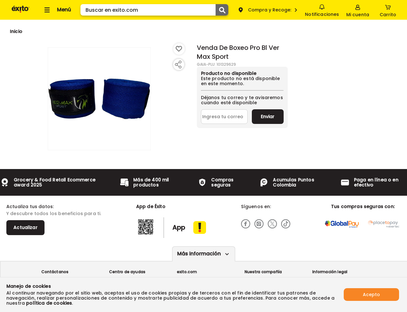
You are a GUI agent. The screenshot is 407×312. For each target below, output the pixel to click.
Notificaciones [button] (322, 9)
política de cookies (49, 303)
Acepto (371, 294)
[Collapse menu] (56, 10)
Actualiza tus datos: (30, 206)
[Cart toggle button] (388, 10)
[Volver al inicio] (20, 12)
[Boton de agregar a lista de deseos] (179, 49)
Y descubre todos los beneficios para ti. (53, 213)
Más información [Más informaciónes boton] (199, 253)
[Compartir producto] (178, 64)
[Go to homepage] (16, 31)
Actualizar (25, 227)
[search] (154, 10)
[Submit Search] (222, 10)
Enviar (267, 116)
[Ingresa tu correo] (224, 116)
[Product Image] (99, 98)
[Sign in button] (358, 10)
